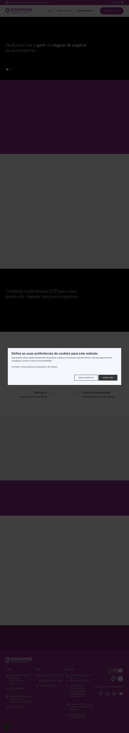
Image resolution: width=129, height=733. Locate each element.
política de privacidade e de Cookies (42, 367)
